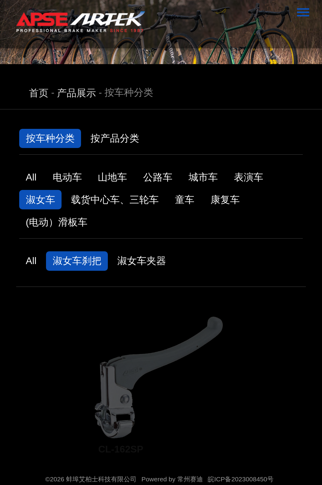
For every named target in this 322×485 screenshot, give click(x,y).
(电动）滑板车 (57, 222)
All (31, 177)
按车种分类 (50, 138)
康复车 (225, 199)
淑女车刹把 (77, 260)
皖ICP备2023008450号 (241, 479)
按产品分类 (114, 138)
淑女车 (40, 199)
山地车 (112, 177)
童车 (184, 199)
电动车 (67, 177)
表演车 (248, 177)
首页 (38, 93)
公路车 (157, 177)
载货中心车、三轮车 (115, 199)
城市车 (203, 177)
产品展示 (76, 93)
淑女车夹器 (141, 260)
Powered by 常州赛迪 (172, 479)
